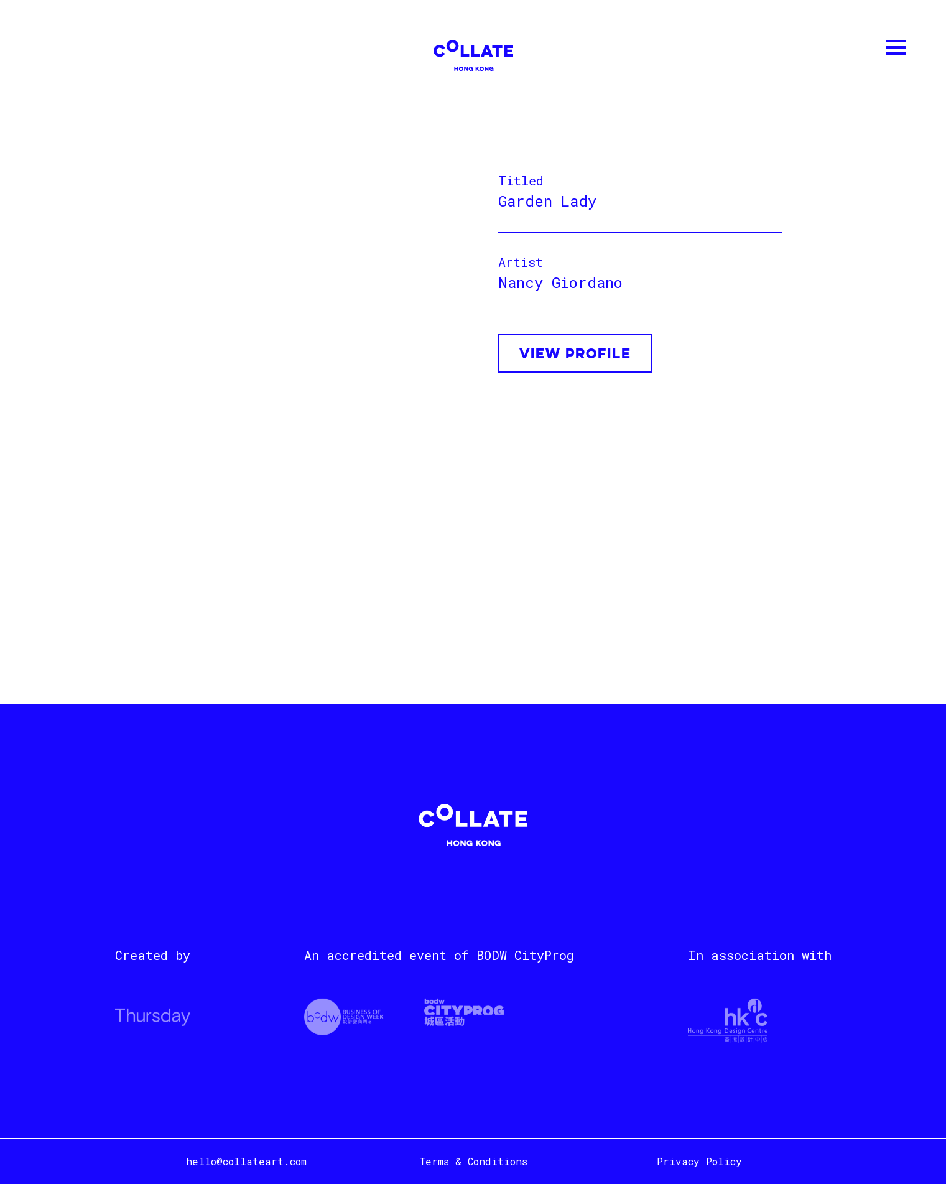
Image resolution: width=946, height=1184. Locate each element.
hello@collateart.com (246, 1161)
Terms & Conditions (473, 1161)
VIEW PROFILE (575, 354)
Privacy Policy (699, 1161)
